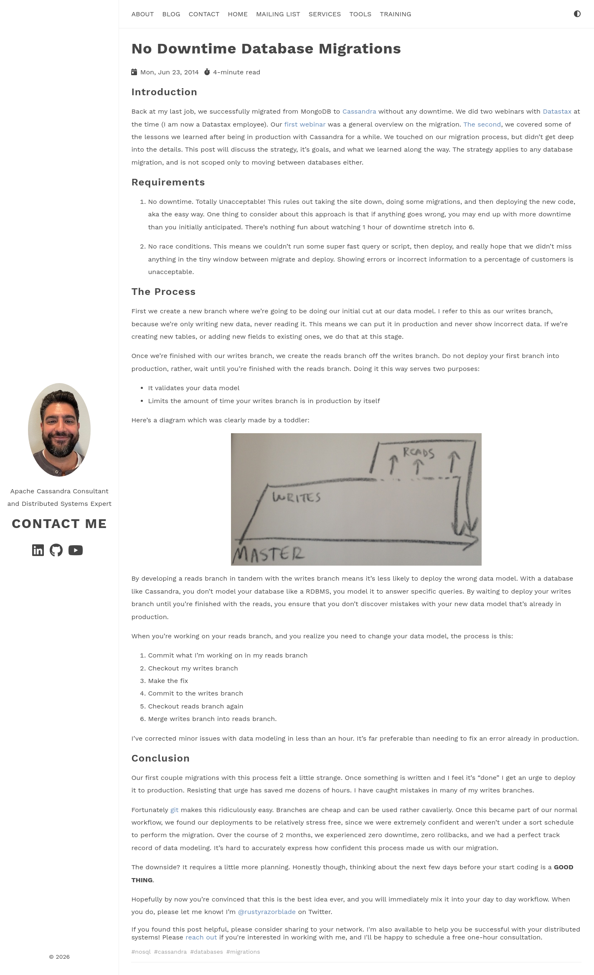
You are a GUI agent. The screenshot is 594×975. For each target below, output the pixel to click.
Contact (204, 14)
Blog (171, 14)
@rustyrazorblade (267, 912)
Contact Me (59, 523)
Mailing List (278, 14)
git (174, 809)
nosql (143, 951)
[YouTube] (75, 553)
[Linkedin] (39, 553)
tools (360, 14)
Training (395, 14)
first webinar (305, 124)
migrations (245, 951)
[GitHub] (57, 553)
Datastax (557, 111)
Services (325, 14)
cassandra (172, 951)
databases (208, 951)
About (142, 14)
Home (238, 14)
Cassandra (359, 111)
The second (482, 124)
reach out (201, 937)
